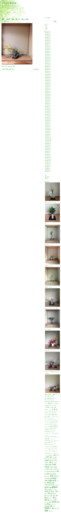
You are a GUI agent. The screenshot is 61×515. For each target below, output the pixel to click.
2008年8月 (47, 169)
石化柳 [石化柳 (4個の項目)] (46, 484)
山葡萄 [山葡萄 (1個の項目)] (46, 469)
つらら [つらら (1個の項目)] (57, 411)
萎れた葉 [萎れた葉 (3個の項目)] (46, 495)
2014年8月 (47, 162)
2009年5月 (47, 166)
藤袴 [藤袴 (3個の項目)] (49, 500)
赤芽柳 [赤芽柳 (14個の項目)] (54, 502)
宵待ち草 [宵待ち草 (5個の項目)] (51, 460)
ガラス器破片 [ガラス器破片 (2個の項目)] (50, 426)
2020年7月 (47, 65)
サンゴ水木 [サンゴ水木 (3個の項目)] (47, 431)
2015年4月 (47, 149)
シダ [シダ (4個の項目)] (53, 433)
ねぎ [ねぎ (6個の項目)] (53, 414)
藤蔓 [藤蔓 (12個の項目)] (46, 500)
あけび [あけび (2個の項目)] (46, 398)
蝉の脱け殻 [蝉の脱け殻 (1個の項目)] (52, 500)
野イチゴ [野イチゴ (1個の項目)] (53, 504)
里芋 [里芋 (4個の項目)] (46, 504)
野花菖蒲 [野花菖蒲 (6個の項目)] (47, 506)
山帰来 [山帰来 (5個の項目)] (46, 464)
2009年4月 (47, 168)
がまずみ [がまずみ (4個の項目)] (56, 401)
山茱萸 (3, 66)
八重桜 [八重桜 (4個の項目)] (54, 455)
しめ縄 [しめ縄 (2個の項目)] (54, 407)
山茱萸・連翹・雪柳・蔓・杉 (8, 69)
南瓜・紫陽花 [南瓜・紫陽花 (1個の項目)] (54, 457)
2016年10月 (47, 122)
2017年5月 (47, 114)
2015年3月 (47, 151)
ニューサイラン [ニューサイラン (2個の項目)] (54, 448)
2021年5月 (47, 52)
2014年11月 (47, 157)
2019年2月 (47, 89)
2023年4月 (47, 38)
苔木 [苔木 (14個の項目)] (56, 491)
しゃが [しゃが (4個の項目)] (46, 409)
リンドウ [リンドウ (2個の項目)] (54, 453)
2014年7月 (47, 163)
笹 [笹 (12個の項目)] (53, 485)
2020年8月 (47, 63)
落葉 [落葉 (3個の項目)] (51, 495)
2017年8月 (47, 112)
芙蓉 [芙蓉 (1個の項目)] (48, 489)
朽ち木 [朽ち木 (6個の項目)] (55, 471)
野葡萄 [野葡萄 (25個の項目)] (47, 508)
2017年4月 (47, 115)
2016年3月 (47, 132)
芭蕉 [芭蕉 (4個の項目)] (50, 489)
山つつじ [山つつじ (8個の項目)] (54, 462)
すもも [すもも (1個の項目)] (46, 411)
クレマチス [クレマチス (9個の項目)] (53, 428)
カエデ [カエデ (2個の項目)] (50, 424)
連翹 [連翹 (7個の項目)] (57, 502)
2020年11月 (47, 58)
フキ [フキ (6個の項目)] (54, 451)
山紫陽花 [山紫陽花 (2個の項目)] (51, 467)
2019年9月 (47, 78)
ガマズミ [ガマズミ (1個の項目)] (46, 426)
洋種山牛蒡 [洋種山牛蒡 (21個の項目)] (52, 480)
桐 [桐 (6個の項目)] (57, 476)
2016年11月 (47, 120)
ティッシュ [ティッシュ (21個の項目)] (49, 444)
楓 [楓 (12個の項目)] (52, 478)
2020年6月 (47, 66)
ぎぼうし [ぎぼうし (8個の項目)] (50, 403)
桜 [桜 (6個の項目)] (47, 478)
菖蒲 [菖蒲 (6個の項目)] (51, 493)
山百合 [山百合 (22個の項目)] (47, 467)
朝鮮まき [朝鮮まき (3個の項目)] (57, 469)
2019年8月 (47, 80)
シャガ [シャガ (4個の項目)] (46, 435)
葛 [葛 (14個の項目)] (57, 495)
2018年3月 (47, 106)
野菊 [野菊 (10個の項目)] (51, 506)
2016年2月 (47, 134)
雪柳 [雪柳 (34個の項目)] (46, 511)
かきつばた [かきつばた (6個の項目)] (47, 401)
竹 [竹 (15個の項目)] (51, 485)
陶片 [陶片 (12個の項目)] (53, 508)
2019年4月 (47, 86)
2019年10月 (47, 77)
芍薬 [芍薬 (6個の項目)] (46, 489)
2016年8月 (47, 125)
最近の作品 (8, 12)
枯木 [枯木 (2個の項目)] (49, 476)
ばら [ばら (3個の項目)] (45, 416)
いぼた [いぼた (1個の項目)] (56, 398)
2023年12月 (47, 35)
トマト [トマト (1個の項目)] (54, 444)
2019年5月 (47, 85)
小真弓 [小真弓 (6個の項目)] (46, 462)
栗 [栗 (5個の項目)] (56, 476)
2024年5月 (47, 32)
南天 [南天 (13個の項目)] (47, 457)
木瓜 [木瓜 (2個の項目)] (45, 471)
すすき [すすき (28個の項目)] (54, 409)
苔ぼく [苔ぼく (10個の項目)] (53, 491)
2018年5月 (47, 103)
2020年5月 (47, 68)
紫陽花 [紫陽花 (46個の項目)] (54, 487)
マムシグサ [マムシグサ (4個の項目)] (47, 453)
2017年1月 (47, 117)
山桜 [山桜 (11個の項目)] (49, 464)
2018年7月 (47, 100)
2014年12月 (47, 155)
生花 (46, 25)
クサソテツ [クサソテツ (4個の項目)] (47, 428)
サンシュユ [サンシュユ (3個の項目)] (52, 431)
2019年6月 (47, 83)
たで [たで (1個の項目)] (48, 411)
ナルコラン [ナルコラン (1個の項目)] (49, 448)
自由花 (46, 28)
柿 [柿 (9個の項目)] (54, 476)
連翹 (9, 66)
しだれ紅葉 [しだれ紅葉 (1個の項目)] (51, 407)
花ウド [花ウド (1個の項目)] (53, 489)
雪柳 (14, 66)
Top (3, 12)
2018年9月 (47, 97)
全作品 (14, 12)
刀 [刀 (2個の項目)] (58, 455)
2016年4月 (47, 131)
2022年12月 (47, 40)
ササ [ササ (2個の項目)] (55, 430)
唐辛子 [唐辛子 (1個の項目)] (49, 458)
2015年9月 (47, 142)
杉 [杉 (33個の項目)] (58, 471)
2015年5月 (47, 148)
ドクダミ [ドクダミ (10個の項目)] (54, 446)
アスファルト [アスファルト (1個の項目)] (47, 421)
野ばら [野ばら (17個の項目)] (49, 504)
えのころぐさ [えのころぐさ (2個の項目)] (47, 399)
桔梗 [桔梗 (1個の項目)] (45, 478)
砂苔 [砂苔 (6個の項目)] (49, 484)
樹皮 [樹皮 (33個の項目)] (55, 478)
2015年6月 (47, 146)
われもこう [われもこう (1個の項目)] (55, 419)
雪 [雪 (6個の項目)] (57, 508)
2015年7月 (47, 145)
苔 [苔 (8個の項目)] (49, 491)
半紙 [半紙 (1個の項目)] (45, 457)
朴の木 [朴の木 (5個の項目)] (48, 471)
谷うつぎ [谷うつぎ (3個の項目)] (46, 502)
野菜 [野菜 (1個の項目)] (53, 506)
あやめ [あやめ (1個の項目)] (53, 398)
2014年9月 (47, 160)
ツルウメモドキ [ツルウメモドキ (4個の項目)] (48, 442)
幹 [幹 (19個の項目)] (48, 469)
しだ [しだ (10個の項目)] (55, 405)
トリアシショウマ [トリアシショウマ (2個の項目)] (48, 446)
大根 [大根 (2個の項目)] (53, 458)
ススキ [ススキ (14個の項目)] (47, 439)
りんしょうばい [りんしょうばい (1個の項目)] (47, 419)
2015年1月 (47, 154)
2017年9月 (47, 111)
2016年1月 (47, 135)
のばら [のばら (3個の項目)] (56, 414)
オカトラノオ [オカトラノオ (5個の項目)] (53, 422)
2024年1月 (47, 34)
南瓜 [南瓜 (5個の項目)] (51, 457)
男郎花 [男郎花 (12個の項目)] (49, 483)
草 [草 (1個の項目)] (47, 493)
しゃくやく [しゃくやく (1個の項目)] (50, 409)
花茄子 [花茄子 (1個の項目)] (55, 489)
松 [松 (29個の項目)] (48, 474)
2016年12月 (47, 118)
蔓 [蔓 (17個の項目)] (45, 498)
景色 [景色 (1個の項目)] (53, 469)
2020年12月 (47, 57)
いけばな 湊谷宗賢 (9, 3)
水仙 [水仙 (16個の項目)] (46, 480)
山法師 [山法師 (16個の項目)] (53, 464)
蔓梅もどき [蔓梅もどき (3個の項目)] (49, 497)
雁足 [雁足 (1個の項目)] (56, 508)
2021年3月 (47, 55)
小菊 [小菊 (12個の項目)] (50, 462)
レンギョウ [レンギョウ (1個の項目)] (46, 455)
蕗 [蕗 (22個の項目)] (54, 498)
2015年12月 (47, 137)
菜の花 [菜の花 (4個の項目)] (54, 493)
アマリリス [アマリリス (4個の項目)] (51, 421)
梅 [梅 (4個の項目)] (48, 478)
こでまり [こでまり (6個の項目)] (55, 403)
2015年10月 (47, 140)
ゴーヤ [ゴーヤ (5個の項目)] (51, 430)
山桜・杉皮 (36, 69)
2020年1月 (47, 72)
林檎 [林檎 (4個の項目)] (50, 473)
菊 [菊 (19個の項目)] (49, 493)
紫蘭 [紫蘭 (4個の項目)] (50, 487)
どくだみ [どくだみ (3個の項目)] (54, 412)
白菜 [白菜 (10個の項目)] (53, 483)
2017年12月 (47, 109)
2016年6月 (47, 128)
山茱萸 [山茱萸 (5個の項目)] (55, 467)
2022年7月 (47, 45)
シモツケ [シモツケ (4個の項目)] (56, 433)
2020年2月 (47, 71)
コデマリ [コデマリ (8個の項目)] (47, 430)
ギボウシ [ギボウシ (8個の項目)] (55, 426)
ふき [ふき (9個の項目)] (48, 416)
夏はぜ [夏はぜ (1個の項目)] (51, 458)
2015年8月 (47, 143)
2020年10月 (47, 60)
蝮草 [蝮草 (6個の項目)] (55, 500)
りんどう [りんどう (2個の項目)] (51, 419)
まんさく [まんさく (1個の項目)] (56, 416)
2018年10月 (47, 95)
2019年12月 (47, 74)
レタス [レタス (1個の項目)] (58, 453)
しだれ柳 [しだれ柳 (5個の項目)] (47, 407)
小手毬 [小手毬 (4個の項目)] (55, 460)
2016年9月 (47, 123)
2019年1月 (47, 91)
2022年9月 (47, 43)
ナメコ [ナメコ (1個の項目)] (46, 448)
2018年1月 (47, 108)
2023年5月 (47, 37)
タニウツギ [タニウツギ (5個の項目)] (47, 440)
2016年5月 (47, 129)
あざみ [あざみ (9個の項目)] (49, 398)
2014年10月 (47, 158)
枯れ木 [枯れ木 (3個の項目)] (46, 476)
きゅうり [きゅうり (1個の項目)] (46, 403)
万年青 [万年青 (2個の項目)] (50, 455)
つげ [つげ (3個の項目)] (55, 411)
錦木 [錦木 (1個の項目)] (50, 508)
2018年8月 (47, 98)
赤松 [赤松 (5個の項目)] (50, 502)
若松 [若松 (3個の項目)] (45, 493)
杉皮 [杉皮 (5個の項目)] (46, 474)
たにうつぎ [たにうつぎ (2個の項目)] (51, 411)
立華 (46, 27)
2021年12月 (47, 48)
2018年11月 (47, 94)
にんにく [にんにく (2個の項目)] (46, 414)
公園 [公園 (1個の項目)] (57, 455)
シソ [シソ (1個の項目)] (50, 433)
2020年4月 (47, 69)
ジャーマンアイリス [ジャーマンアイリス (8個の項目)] (50, 437)
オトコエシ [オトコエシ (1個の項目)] (46, 424)
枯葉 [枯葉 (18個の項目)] (51, 476)
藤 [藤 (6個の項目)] (55, 497)
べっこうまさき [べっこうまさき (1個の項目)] (52, 416)
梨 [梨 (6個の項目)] (50, 478)
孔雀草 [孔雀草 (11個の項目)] (47, 460)
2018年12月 (47, 92)
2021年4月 (47, 54)
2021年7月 (47, 49)
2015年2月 (47, 152)
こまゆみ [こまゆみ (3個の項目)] (46, 405)
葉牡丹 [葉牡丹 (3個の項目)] (54, 495)
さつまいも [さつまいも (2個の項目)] (51, 405)
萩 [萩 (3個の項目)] (49, 495)
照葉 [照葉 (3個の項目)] (45, 482)
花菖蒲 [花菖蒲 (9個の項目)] (46, 491)
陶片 (11, 66)
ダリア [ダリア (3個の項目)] (55, 440)
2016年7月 (47, 126)
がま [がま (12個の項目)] (52, 401)
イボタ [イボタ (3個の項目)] (56, 421)
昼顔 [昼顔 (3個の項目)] (51, 469)
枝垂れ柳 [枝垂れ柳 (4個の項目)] (54, 473)
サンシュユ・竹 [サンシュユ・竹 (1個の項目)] (47, 433)
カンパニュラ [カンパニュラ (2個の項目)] (54, 424)
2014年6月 (47, 165)
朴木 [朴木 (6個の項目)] (51, 471)
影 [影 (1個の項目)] (49, 469)
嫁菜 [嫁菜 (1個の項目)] (55, 458)
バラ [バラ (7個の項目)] (49, 450)
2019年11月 (47, 75)
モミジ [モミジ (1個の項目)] (51, 453)
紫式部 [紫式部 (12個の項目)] (47, 487)
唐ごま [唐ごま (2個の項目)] (46, 458)
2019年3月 (47, 88)
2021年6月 (47, 51)
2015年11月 (47, 138)
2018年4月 (47, 105)
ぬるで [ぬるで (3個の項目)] (49, 414)
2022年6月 (47, 46)
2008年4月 (47, 171)
